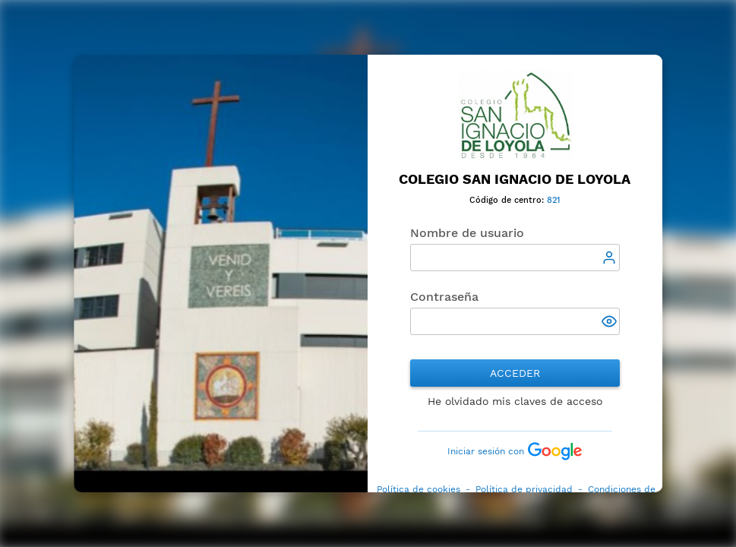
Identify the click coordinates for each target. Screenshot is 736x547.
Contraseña (444, 296)
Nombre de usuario (467, 233)
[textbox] (515, 257)
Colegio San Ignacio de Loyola (515, 179)
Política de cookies (418, 489)
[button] (611, 323)
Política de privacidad (524, 489)
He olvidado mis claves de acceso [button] (515, 401)
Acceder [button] (515, 373)
